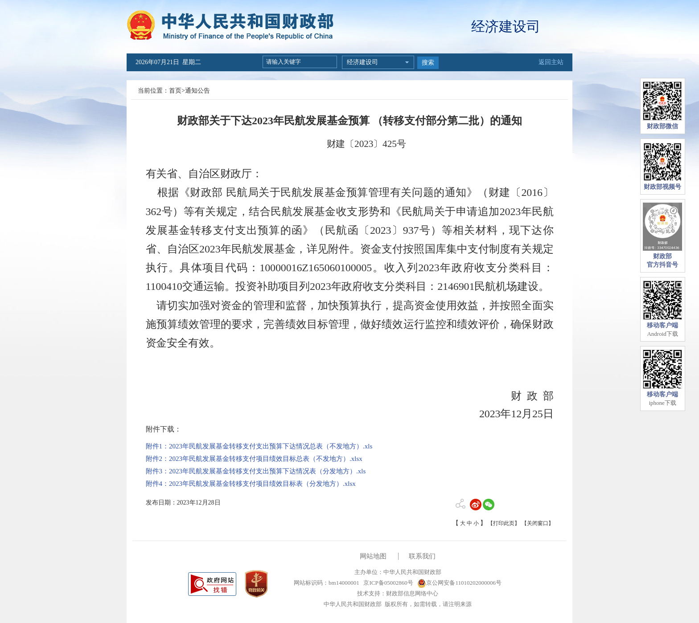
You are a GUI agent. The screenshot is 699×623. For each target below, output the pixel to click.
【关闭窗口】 (538, 523)
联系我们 (422, 556)
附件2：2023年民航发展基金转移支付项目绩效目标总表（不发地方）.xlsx (254, 458)
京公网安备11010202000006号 (459, 582)
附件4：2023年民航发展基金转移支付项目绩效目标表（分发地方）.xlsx (251, 483)
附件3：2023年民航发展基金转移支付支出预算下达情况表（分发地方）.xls (256, 471)
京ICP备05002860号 (387, 582)
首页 (175, 90)
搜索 (428, 62)
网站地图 (373, 556)
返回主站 (551, 62)
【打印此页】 (504, 523)
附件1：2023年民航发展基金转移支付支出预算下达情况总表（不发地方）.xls (259, 446)
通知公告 (197, 90)
